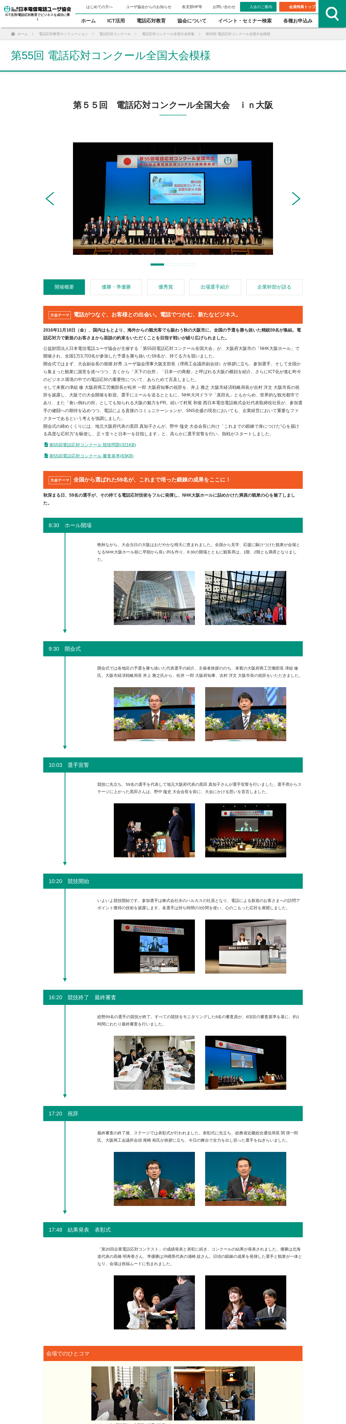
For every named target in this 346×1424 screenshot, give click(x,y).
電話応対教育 (151, 21)
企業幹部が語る (274, 287)
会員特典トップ (302, 7)
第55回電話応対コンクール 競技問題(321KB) (92, 445)
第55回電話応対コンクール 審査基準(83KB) (91, 456)
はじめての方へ (99, 7)
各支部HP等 (192, 7)
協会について (192, 21)
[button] (50, 198)
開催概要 (64, 287)
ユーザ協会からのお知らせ (148, 7)
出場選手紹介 (215, 287)
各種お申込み (297, 21)
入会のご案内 (260, 7)
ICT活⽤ (116, 21)
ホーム (88, 21)
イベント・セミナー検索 (245, 21)
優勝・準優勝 (116, 287)
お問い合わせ (224, 7)
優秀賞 (165, 287)
